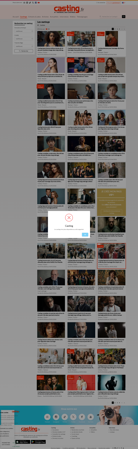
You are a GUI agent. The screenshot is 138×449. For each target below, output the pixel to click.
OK (85, 234)
